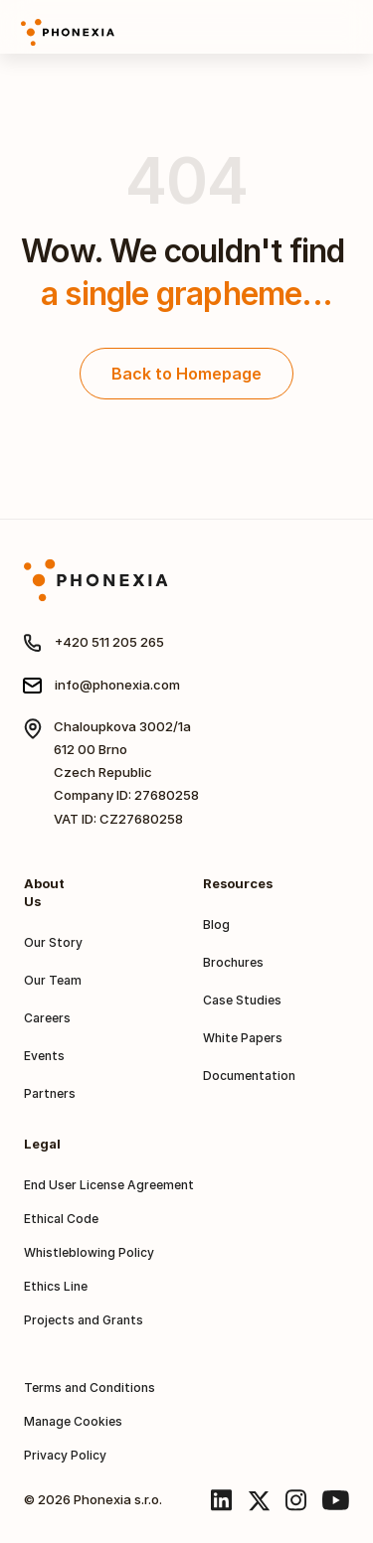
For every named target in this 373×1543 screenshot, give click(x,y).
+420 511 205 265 (109, 642)
